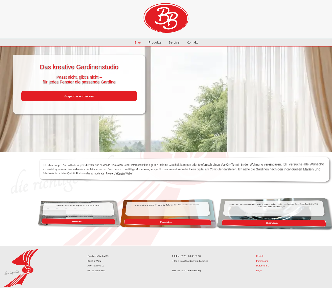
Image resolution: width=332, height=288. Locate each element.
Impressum (262, 261)
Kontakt (192, 42)
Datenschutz (262, 265)
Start (137, 42)
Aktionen (96, 221)
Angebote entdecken (79, 96)
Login (259, 270)
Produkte (155, 42)
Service (174, 42)
